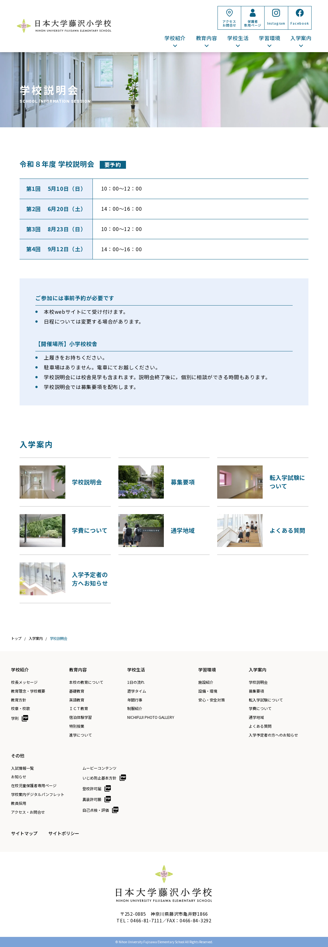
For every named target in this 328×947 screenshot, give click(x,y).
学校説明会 (258, 682)
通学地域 (256, 717)
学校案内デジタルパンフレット (37, 794)
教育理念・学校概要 (28, 691)
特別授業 (76, 726)
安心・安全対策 (211, 700)
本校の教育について (86, 682)
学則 (15, 718)
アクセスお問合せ (229, 23)
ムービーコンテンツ (99, 768)
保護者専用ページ (252, 23)
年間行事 (134, 700)
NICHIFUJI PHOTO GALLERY (150, 717)
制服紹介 (134, 708)
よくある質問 (260, 726)
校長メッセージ (24, 682)
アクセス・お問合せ (28, 812)
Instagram (276, 23)
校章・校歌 (20, 708)
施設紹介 (205, 682)
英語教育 (76, 700)
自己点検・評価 (95, 810)
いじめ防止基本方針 (99, 777)
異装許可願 (91, 799)
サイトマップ (24, 833)
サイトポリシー (63, 833)
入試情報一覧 (22, 768)
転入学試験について (266, 700)
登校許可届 (91, 788)
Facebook (299, 23)
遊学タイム (136, 691)
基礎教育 (76, 691)
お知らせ (18, 776)
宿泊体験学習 (80, 717)
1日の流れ (136, 682)
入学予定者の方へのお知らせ (273, 735)
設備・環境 (207, 691)
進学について (80, 735)
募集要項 (256, 691)
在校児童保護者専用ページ (34, 785)
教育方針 (18, 700)
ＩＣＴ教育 (78, 708)
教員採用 (18, 803)
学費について (260, 708)
